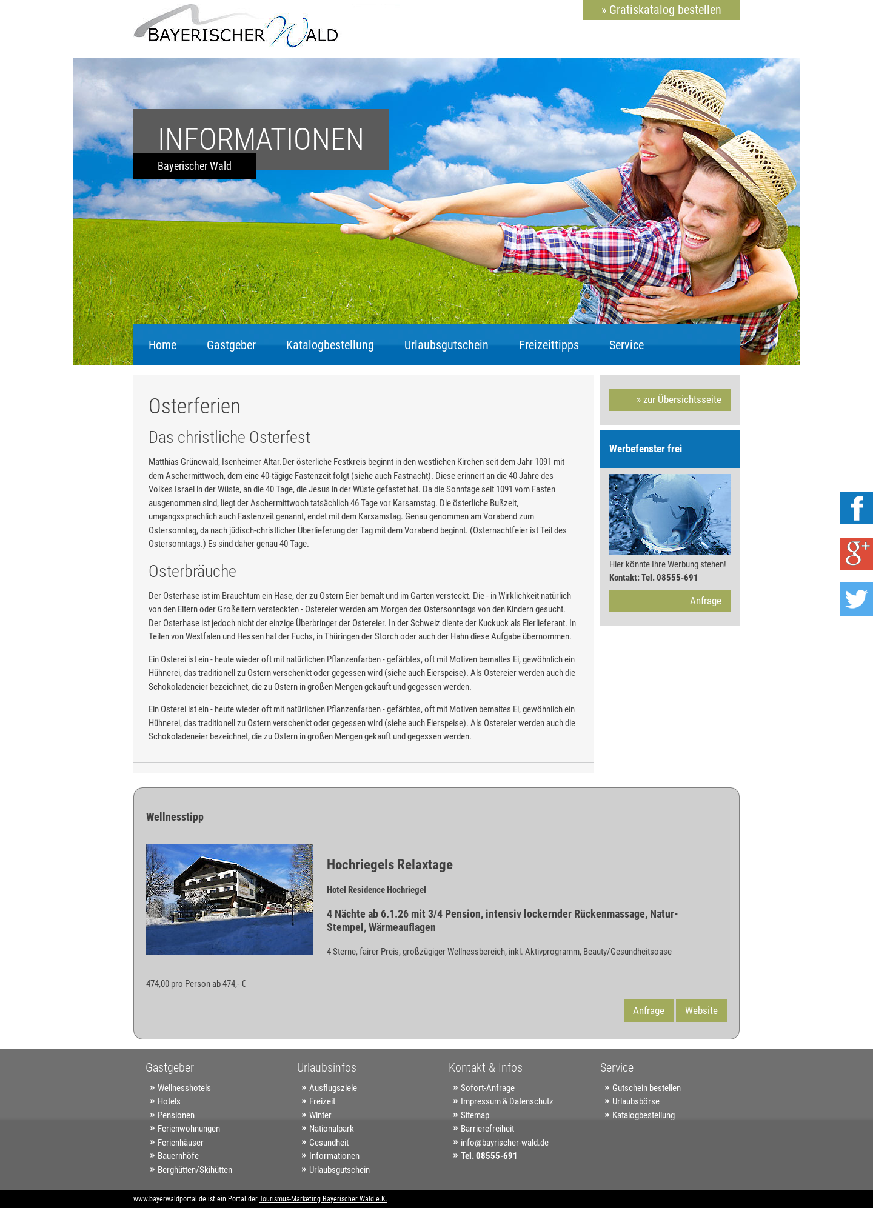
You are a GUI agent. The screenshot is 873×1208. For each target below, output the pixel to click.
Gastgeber (231, 345)
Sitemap (475, 1115)
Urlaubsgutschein (446, 345)
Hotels (169, 1101)
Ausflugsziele (333, 1088)
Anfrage (705, 601)
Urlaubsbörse (636, 1101)
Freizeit (322, 1101)
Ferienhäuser (181, 1142)
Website (701, 1010)
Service (626, 345)
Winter (320, 1115)
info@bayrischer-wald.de (505, 1142)
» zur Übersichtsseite (679, 399)
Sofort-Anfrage (488, 1088)
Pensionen (176, 1115)
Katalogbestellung (330, 345)
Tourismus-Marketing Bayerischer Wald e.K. (323, 1199)
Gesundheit (329, 1142)
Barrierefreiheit (487, 1128)
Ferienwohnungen (189, 1128)
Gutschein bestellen (646, 1088)
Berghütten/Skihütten (195, 1169)
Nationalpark (331, 1128)
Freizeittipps (549, 345)
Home (162, 345)
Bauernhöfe (178, 1155)
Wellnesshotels (184, 1088)
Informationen (334, 1155)
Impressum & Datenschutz (507, 1101)
